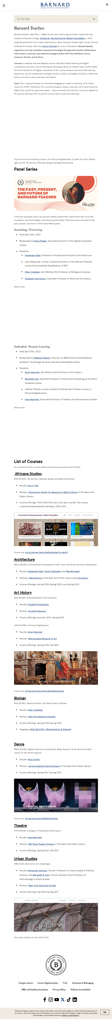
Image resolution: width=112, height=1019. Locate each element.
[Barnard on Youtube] (56, 999)
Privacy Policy (59, 989)
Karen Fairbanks (53, 571)
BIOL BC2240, (51, 729)
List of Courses (49, 46)
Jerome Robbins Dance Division (44, 766)
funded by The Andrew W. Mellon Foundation (62, 38)
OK (104, 1012)
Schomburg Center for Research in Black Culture (52, 492)
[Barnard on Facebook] (45, 999)
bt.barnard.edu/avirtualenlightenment (44, 691)
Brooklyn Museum (37, 611)
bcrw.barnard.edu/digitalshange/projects (46, 552)
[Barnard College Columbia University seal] (56, 965)
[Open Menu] (4, 5)
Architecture (24, 559)
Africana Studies (28, 474)
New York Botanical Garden (42, 716)
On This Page (56, 19)
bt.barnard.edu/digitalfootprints (41, 818)
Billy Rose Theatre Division (41, 844)
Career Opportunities (48, 982)
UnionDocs (83, 578)
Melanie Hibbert (42, 358)
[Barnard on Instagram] (50, 999)
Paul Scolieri (34, 759)
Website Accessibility (81, 989)
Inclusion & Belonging (82, 982)
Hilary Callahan (35, 710)
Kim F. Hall (33, 485)
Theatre (20, 825)
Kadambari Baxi (35, 571)
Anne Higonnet (32, 372)
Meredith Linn (32, 379)
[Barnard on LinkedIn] (75, 999)
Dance (19, 744)
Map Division (35, 578)
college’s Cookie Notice (70, 1015)
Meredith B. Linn (41, 875)
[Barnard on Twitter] (62, 999)
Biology (20, 698)
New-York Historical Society (42, 885)
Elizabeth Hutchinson (38, 604)
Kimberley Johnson (37, 870)
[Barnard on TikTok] (69, 999)
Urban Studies (25, 859)
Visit (65, 982)
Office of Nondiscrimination (34, 989)
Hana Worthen (32, 399)
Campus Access (26, 982)
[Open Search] (107, 5)
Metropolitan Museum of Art (42, 638)
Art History (23, 592)
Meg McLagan (73, 571)
